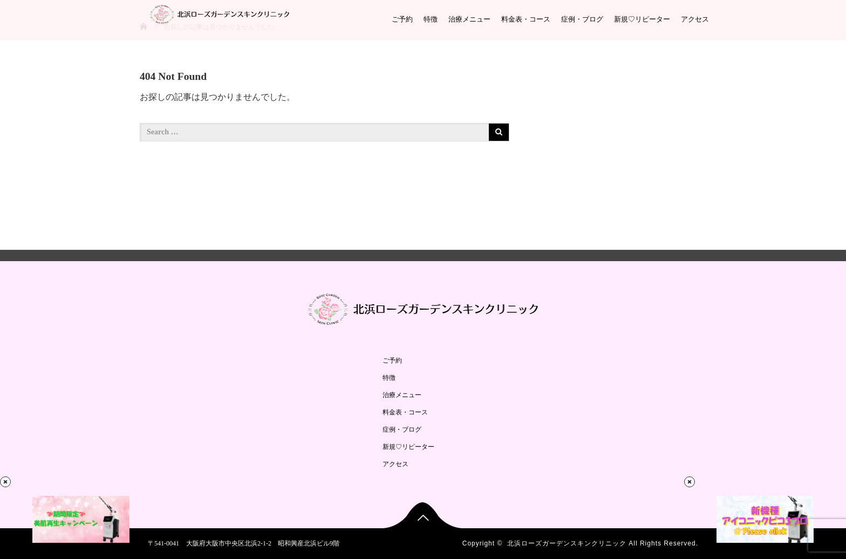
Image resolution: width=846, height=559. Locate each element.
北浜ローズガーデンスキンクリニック (566, 543)
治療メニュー (469, 19)
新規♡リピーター (642, 19)
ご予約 (402, 19)
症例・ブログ (582, 19)
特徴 (431, 19)
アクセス (695, 19)
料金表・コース (525, 19)
